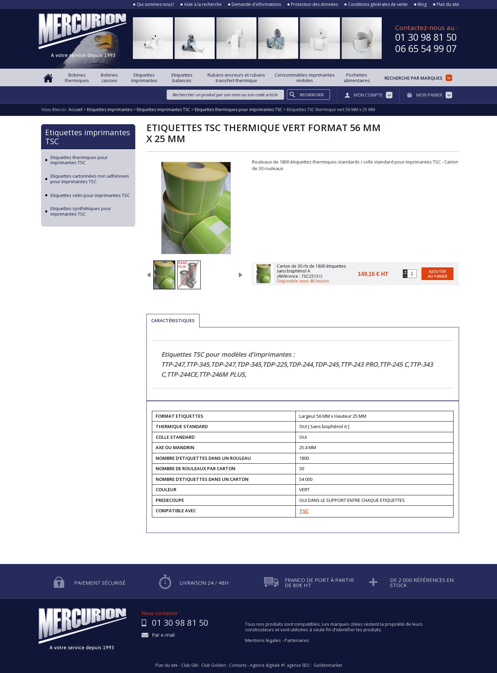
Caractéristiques (173, 320)
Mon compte (368, 95)
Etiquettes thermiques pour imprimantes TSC (79, 160)
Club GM (189, 665)
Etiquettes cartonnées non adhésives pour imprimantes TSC (89, 179)
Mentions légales (263, 640)
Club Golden (213, 665)
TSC (304, 511)
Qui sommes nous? (155, 4)
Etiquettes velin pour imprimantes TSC (90, 195)
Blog (422, 4)
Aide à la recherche (203, 4)
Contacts (237, 665)
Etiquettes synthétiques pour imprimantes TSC (80, 211)
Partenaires (296, 640)
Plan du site (448, 4)
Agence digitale (265, 665)
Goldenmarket (328, 665)
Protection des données (314, 4)
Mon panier (429, 95)
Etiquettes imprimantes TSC (87, 136)
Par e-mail (163, 635)
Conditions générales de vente (378, 4)
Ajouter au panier (437, 273)
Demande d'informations (256, 4)
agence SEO (298, 665)
